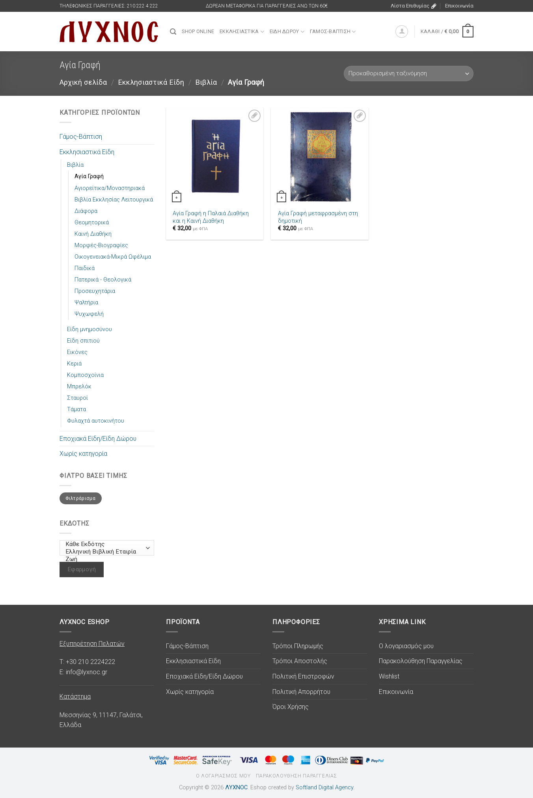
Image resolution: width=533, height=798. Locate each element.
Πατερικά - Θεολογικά (103, 279)
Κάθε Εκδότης (105, 544)
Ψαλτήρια (86, 302)
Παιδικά (85, 268)
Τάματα (76, 409)
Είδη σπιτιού (83, 340)
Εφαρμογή (81, 569)
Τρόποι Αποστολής (299, 661)
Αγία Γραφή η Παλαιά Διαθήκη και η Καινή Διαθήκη (211, 217)
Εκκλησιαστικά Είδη (151, 82)
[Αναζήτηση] (173, 31)
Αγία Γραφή (89, 176)
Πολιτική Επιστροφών (303, 676)
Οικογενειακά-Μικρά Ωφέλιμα (113, 257)
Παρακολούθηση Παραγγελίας (420, 661)
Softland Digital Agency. (325, 787)
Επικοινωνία (459, 6)
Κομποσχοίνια (85, 375)
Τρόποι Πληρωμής (297, 646)
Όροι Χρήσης (290, 706)
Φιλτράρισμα (80, 498)
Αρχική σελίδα (83, 82)
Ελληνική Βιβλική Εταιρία (105, 552)
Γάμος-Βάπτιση (333, 31)
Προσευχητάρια (95, 291)
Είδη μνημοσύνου (89, 329)
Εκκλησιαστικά (242, 31)
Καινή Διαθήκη (93, 234)
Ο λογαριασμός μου (406, 646)
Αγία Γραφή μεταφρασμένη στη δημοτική (318, 217)
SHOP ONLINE (198, 31)
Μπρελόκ (79, 386)
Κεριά (74, 363)
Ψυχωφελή (89, 314)
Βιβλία (206, 82)
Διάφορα (86, 211)
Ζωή (105, 559)
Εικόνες (77, 352)
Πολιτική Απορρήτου (301, 691)
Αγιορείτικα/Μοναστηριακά (110, 188)
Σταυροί (77, 398)
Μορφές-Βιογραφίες (101, 245)
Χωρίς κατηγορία (83, 453)
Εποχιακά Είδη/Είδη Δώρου (98, 438)
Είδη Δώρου (287, 31)
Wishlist (389, 676)
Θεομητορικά (92, 222)
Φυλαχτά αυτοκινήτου (95, 421)
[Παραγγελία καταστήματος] (408, 73)
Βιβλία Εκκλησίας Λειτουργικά (114, 199)
